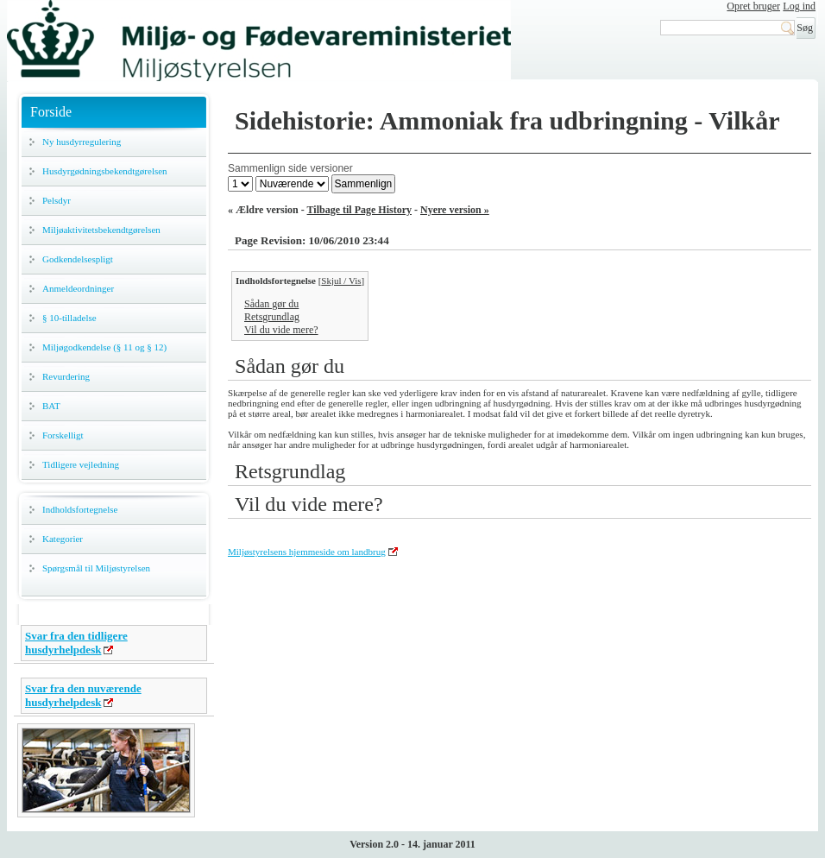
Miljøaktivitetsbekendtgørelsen (101, 229)
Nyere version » (454, 210)
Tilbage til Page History (359, 210)
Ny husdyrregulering (81, 141)
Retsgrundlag (271, 317)
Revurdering (66, 376)
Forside (51, 111)
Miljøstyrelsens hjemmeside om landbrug (307, 551)
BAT (51, 406)
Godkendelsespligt (77, 259)
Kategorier (62, 538)
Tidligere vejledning (80, 464)
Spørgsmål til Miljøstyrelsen (96, 568)
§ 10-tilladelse (69, 317)
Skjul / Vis (341, 280)
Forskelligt (63, 435)
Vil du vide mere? (281, 330)
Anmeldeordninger (78, 288)
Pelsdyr (56, 200)
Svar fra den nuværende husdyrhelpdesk (83, 695)
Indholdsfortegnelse (79, 509)
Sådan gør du (271, 304)
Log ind (799, 6)
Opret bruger (753, 6)
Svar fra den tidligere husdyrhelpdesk (76, 642)
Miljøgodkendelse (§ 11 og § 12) (104, 347)
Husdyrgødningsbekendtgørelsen (104, 171)
